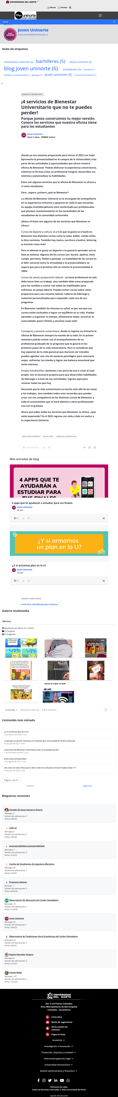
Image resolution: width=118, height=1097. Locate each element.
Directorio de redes (59, 1087)
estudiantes (72, 69)
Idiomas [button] (51, 7)
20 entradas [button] (12, 710)
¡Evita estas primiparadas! (15, 759)
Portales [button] (62, 7)
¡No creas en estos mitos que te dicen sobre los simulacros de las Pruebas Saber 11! (40, 768)
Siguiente (87, 785)
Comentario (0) (31, 447)
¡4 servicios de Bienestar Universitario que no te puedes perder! (31, 750)
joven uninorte (58, 74)
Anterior (30, 785)
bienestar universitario (66, 436)
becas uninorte (81, 62)
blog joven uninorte (31, 68)
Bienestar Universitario (32, 94)
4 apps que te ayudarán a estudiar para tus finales (42, 503)
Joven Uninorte (33, 30)
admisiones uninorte (18, 62)
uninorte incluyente (85, 75)
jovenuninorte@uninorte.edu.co (33, 34)
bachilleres (50, 61)
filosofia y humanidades (17, 75)
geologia (37, 75)
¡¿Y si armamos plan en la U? (29, 565)
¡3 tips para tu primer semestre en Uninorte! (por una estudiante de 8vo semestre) (39, 741)
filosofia (89, 69)
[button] (70, 7)
